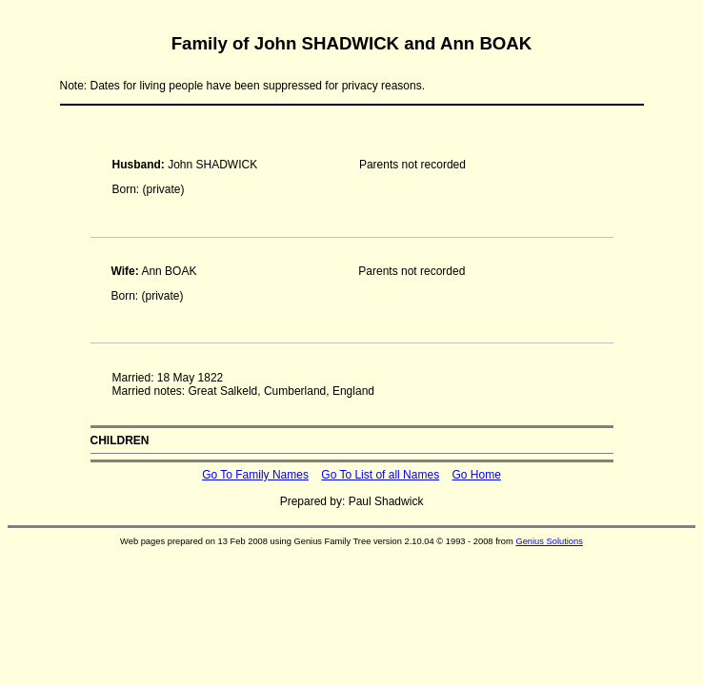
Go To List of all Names (380, 474)
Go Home (476, 474)
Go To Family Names (255, 474)
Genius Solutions (549, 541)
